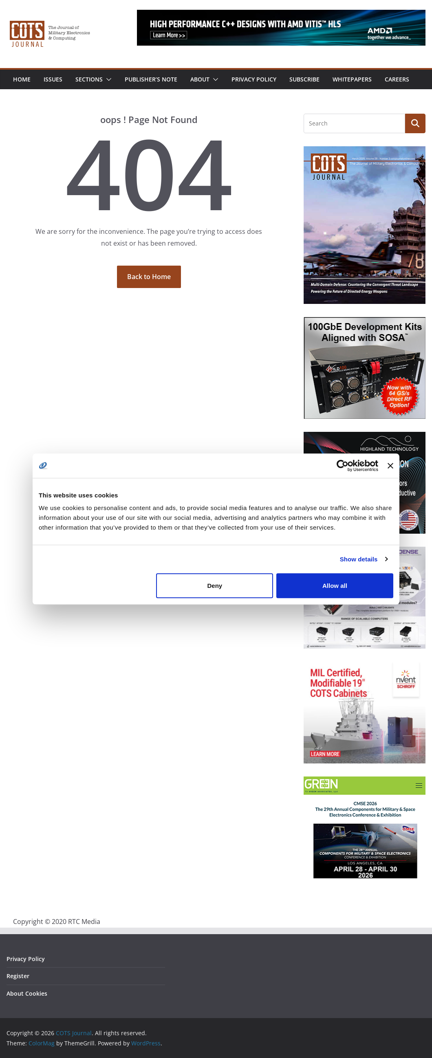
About (199, 79)
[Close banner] (390, 466)
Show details (359, 559)
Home (22, 79)
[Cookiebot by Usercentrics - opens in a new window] (342, 466)
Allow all (334, 585)
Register (18, 976)
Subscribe (304, 79)
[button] (107, 79)
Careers (397, 79)
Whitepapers (352, 79)
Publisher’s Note (151, 79)
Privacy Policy (253, 79)
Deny (215, 585)
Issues (53, 79)
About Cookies (27, 993)
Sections (89, 79)
